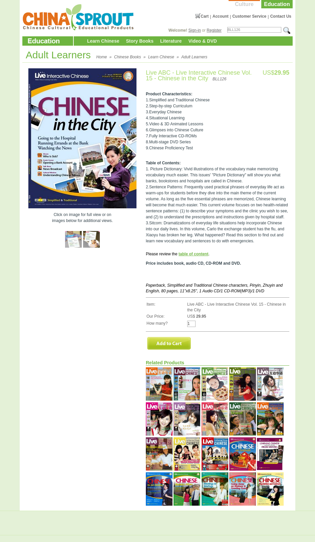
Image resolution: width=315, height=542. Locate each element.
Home (101, 57)
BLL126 (219, 79)
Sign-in (195, 30)
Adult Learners (194, 57)
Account (221, 16)
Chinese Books (127, 57)
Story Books (139, 41)
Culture (244, 4)
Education (277, 4)
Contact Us (280, 16)
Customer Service (249, 16)
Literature (171, 41)
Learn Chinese (103, 41)
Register (214, 30)
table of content (193, 254)
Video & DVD (203, 41)
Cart (205, 16)
